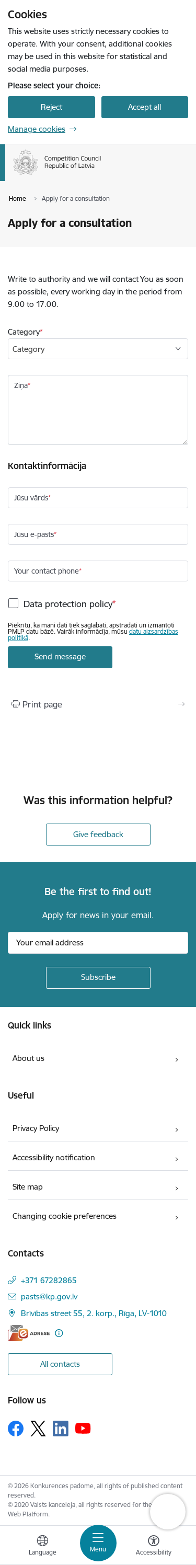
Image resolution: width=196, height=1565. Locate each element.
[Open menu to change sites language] (42, 1547)
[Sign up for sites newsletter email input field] (98, 943)
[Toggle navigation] (98, 1543)
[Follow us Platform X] (38, 1428)
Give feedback (98, 834)
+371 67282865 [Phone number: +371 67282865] (49, 1280)
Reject (51, 107)
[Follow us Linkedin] (60, 1428)
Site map (28, 1187)
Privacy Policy (36, 1128)
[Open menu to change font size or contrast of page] (153, 1547)
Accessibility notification (54, 1157)
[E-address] (29, 1333)
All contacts (60, 1364)
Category (24, 332)
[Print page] (98, 704)
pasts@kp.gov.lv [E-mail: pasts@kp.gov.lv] (49, 1296)
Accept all (144, 107)
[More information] (59, 1333)
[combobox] (98, 348)
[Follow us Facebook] (16, 1428)
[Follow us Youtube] (83, 1428)
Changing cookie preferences (65, 1216)
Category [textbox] (28, 349)
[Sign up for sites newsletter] (98, 978)
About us (28, 1058)
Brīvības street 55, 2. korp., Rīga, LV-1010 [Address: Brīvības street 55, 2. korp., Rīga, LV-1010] (94, 1313)
